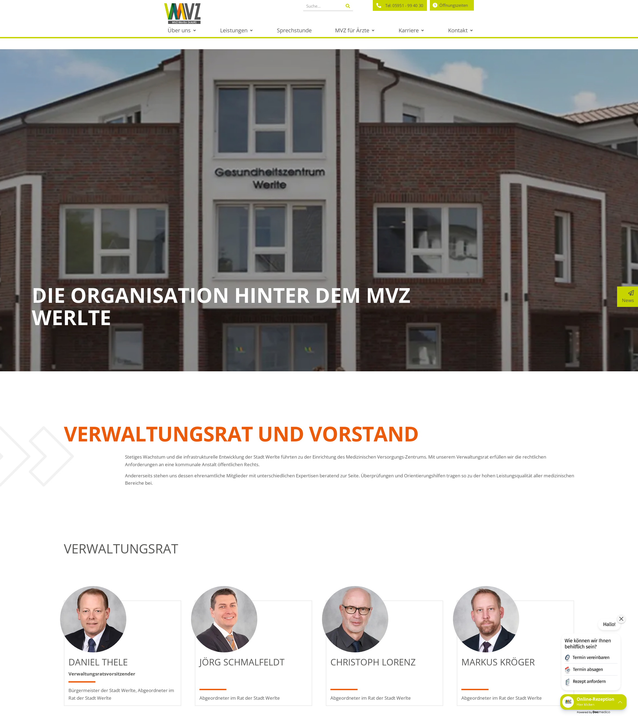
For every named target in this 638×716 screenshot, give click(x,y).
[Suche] (348, 6)
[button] (182, 30)
